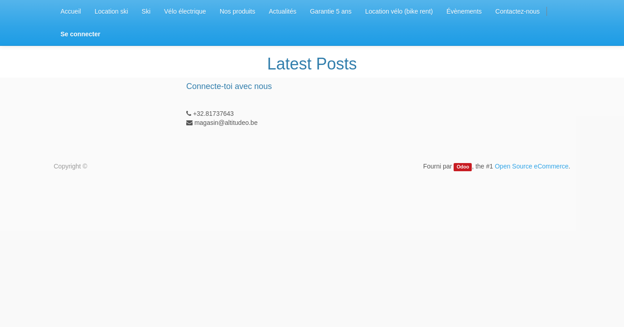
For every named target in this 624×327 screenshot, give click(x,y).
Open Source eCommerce (532, 166)
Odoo (463, 166)
